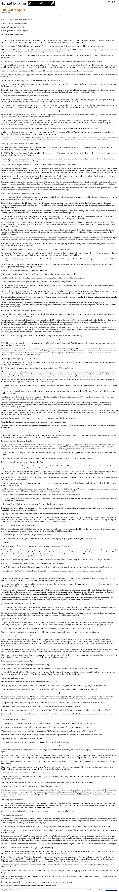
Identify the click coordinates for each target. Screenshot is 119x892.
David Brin (7, 12)
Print (109, 2)
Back (115, 2)
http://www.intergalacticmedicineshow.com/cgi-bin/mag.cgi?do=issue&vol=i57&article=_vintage (28, 885)
